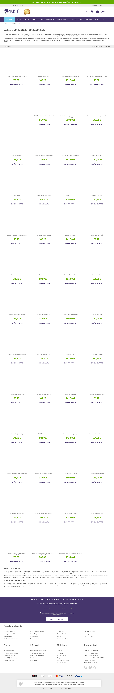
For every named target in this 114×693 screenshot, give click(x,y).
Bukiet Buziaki (70, 354)
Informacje (35, 645)
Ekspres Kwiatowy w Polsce (38, 650)
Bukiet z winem (97, 195)
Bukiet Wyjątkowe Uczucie (43, 473)
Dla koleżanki (60, 631)
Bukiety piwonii (61, 634)
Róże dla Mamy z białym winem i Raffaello (70, 116)
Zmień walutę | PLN (98, 5)
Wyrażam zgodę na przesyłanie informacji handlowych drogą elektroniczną (58, 613)
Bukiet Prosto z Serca (97, 473)
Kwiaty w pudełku (47, 19)
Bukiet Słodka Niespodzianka (17, 354)
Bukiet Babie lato (17, 155)
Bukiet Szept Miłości (70, 513)
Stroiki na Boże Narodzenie (11, 638)
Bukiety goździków (89, 634)
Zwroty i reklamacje (9, 660)
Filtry (7, 47)
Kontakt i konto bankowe (37, 655)
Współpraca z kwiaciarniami (37, 653)
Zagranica (88, 19)
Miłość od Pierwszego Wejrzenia (17, 473)
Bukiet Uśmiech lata (44, 275)
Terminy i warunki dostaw (11, 653)
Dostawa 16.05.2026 (17, 84)
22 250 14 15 (13, 5)
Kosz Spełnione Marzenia (70, 314)
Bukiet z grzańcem (17, 275)
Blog (104, 19)
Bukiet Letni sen (97, 275)
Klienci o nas (33, 660)
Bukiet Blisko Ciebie (70, 473)
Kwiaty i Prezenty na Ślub (37, 631)
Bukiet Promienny (70, 394)
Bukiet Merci (17, 195)
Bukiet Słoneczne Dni (43, 314)
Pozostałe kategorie (15, 626)
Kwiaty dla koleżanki (9, 631)
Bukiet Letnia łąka (43, 76)
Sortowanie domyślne (101, 47)
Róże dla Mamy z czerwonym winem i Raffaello (43, 554)
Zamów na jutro (44, 84)
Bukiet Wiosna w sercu (44, 235)
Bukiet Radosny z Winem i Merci (44, 116)
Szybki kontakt (90, 645)
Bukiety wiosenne (35, 638)
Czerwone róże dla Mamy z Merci (97, 76)
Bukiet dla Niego (97, 155)
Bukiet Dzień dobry (70, 275)
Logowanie (60, 650)
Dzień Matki (9, 19)
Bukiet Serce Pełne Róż (97, 513)
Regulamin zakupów (35, 658)
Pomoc (97, 19)
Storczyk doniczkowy (43, 354)
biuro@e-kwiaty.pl (93, 655)
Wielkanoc (60, 636)
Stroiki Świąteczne (35, 634)
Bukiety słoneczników (10, 634)
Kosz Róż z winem (97, 354)
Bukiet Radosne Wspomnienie (44, 155)
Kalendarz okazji (61, 662)
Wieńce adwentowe (62, 638)
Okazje (18, 19)
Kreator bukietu (62, 19)
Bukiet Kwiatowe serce (44, 195)
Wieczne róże (34, 636)
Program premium (62, 658)
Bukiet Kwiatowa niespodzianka (97, 116)
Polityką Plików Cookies (77, 682)
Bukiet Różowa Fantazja (97, 394)
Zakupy (7, 645)
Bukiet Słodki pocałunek (17, 394)
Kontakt (20, 5)
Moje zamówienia (61, 655)
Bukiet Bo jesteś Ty (17, 434)
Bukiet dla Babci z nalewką (70, 155)
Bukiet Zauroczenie (44, 434)
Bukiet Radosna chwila (44, 394)
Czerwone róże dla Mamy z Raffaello (70, 553)
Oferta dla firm (76, 19)
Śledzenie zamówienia (63, 660)
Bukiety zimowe (8, 636)
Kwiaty (26, 19)
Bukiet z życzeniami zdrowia (70, 76)
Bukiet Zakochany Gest (17, 513)
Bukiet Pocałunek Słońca (17, 314)
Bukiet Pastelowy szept (70, 434)
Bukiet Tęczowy (97, 314)
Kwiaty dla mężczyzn (89, 631)
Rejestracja (60, 653)
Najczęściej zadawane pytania (12, 658)
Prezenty (35, 19)
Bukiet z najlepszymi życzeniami (17, 235)
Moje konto (62, 645)
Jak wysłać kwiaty (9, 650)
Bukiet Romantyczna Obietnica (43, 513)
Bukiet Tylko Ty (70, 195)
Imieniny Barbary (88, 636)
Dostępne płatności (9, 655)
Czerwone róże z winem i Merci (17, 76)
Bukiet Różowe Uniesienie (97, 434)
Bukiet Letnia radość (97, 235)
